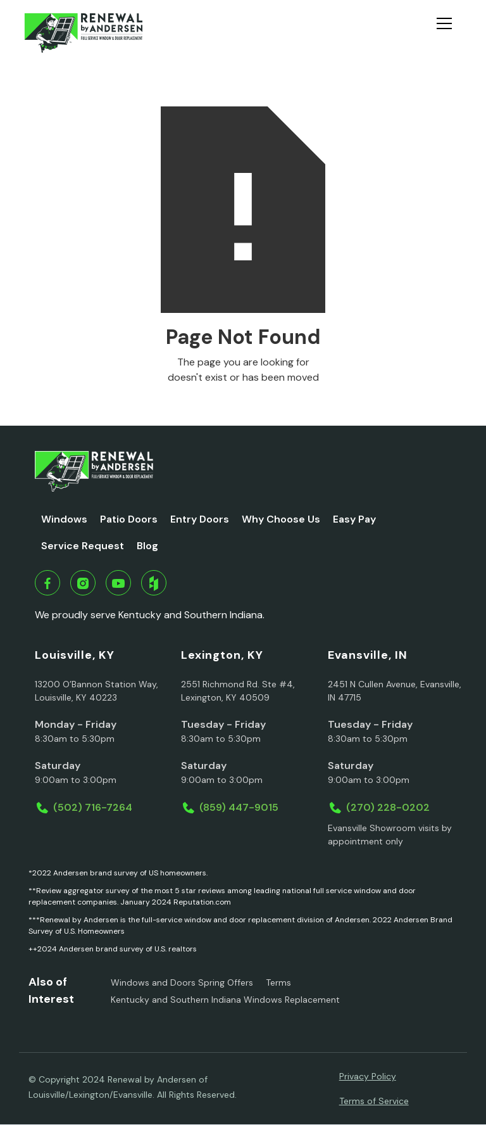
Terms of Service (374, 1101)
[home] (83, 33)
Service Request (82, 545)
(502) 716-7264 (92, 807)
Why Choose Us (281, 519)
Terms (278, 982)
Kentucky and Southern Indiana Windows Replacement (225, 999)
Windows (64, 519)
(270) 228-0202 (388, 807)
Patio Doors (129, 519)
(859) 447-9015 (238, 807)
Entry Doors (199, 519)
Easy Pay (354, 519)
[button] (449, 33)
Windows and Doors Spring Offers (182, 982)
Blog (147, 545)
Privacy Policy (367, 1076)
